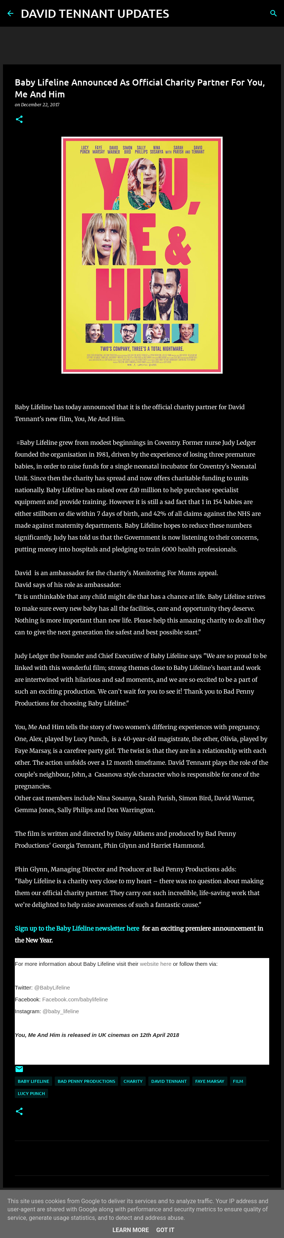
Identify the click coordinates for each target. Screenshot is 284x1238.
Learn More (130, 1230)
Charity (133, 1081)
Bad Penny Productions (86, 1081)
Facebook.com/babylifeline (75, 999)
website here (156, 964)
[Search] (179, 13)
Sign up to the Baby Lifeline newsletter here (78, 928)
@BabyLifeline (52, 987)
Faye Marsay (209, 1081)
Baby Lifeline (33, 1081)
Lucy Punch (31, 1093)
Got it (165, 1230)
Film (238, 1081)
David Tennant (169, 1081)
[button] (19, 120)
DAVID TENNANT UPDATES (95, 13)
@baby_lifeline (61, 1011)
